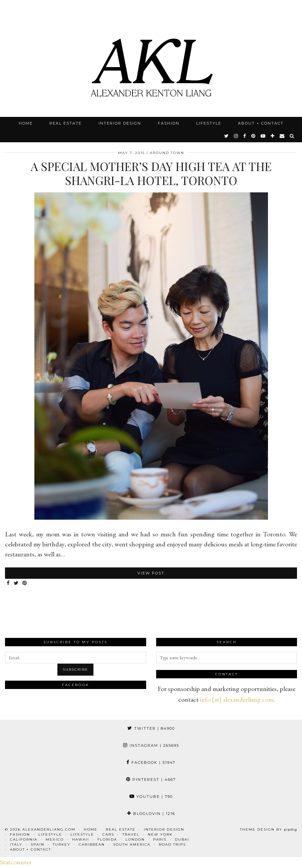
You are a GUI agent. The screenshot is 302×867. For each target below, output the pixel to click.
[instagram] (236, 136)
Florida (107, 839)
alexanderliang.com (48, 829)
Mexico (55, 839)
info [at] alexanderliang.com (236, 699)
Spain (37, 844)
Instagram (151, 745)
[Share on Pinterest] (25, 583)
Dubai (182, 839)
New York (160, 834)
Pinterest (151, 779)
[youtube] (263, 136)
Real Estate (65, 123)
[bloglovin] (273, 136)
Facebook (151, 762)
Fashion (169, 123)
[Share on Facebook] (8, 583)
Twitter (151, 728)
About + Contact (261, 123)
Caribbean (92, 844)
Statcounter (15, 862)
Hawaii (80, 839)
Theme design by (268, 829)
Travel (130, 834)
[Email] (282, 136)
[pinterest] (253, 136)
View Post (151, 573)
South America (131, 844)
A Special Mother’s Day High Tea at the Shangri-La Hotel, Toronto (151, 173)
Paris (160, 839)
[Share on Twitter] (16, 583)
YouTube (151, 796)
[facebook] (245, 136)
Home (26, 123)
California (23, 839)
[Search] (292, 136)
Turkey (61, 844)
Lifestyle (208, 123)
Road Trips (172, 844)
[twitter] (226, 136)
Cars (108, 834)
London (135, 839)
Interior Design (119, 123)
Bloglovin (151, 813)
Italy (16, 844)
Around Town (167, 153)
